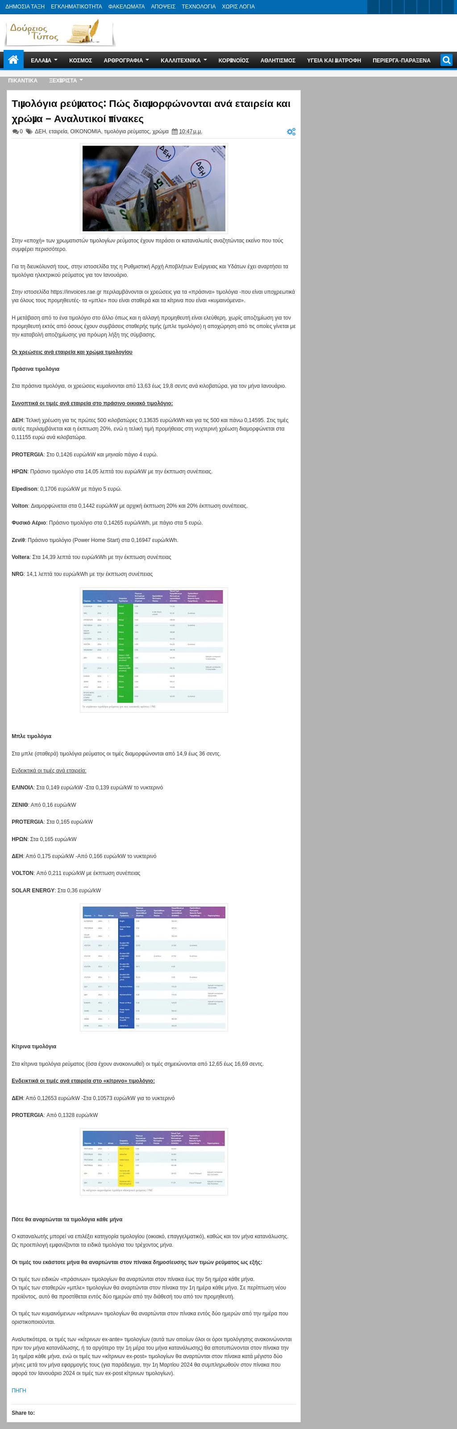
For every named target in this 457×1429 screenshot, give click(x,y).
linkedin (423, 7)
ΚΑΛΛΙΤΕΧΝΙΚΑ (180, 60)
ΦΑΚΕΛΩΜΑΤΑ (126, 7)
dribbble (435, 7)
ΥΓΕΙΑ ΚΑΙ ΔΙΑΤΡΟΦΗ (334, 60)
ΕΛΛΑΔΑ (41, 60)
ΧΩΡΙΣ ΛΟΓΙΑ (238, 7)
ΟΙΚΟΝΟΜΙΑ (86, 131)
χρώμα (161, 131)
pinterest (448, 7)
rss (410, 7)
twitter (373, 7)
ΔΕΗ (40, 131)
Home (14, 60)
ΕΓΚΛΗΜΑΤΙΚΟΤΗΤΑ (76, 7)
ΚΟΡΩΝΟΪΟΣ (234, 60)
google (398, 7)
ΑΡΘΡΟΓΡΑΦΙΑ (123, 60)
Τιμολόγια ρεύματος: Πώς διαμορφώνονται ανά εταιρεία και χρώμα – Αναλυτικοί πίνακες (151, 110)
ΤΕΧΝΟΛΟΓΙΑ (199, 7)
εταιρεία (58, 131)
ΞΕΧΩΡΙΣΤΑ (63, 80)
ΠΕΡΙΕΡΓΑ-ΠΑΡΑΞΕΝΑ (402, 60)
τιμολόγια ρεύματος (127, 131)
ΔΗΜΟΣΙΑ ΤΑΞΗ (25, 7)
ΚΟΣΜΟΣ (80, 60)
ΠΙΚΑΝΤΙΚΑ (22, 80)
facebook (385, 7)
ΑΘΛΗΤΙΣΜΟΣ (278, 60)
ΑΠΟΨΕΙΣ (163, 7)
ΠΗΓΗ (19, 1391)
